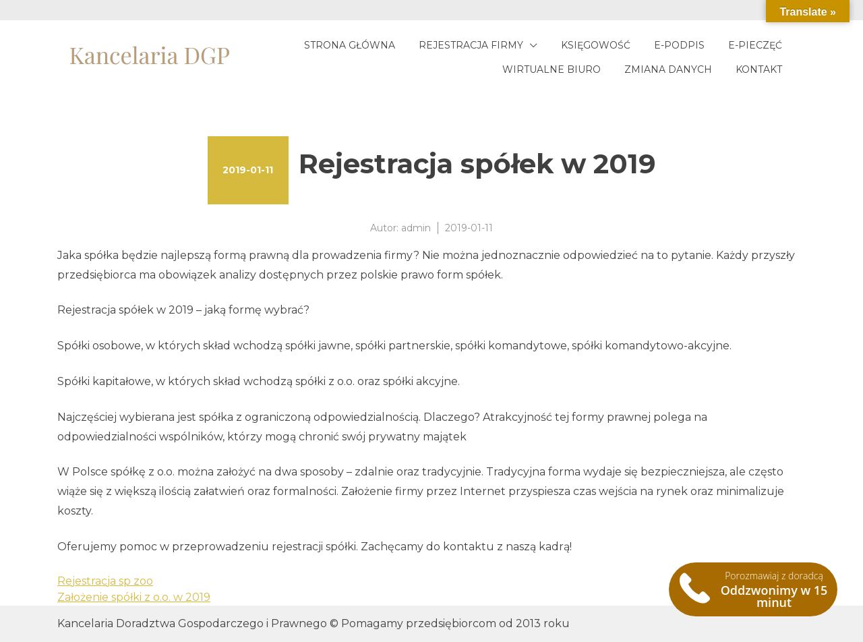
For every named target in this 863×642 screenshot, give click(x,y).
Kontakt (759, 69)
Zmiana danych (668, 69)
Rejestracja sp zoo (105, 581)
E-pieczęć (755, 45)
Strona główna (349, 45)
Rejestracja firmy (471, 45)
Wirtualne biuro (551, 69)
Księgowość (595, 45)
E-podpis (679, 45)
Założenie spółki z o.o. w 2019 (133, 597)
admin (416, 228)
